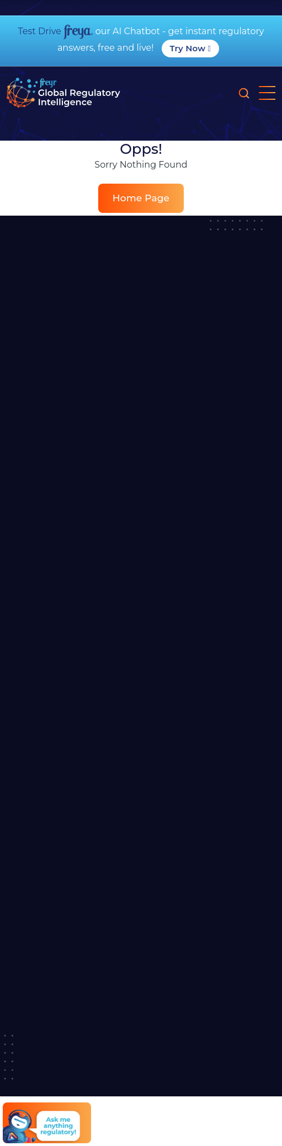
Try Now (190, 48)
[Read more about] (63, 93)
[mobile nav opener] (267, 93)
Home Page (141, 198)
